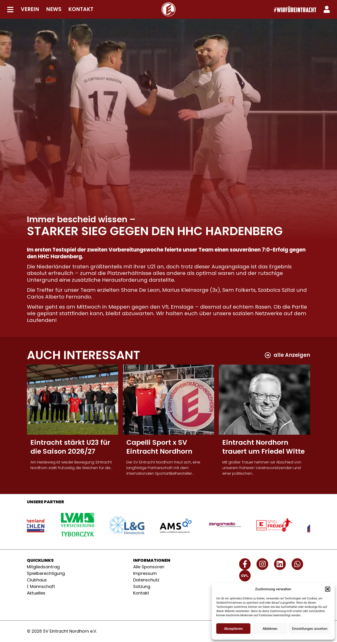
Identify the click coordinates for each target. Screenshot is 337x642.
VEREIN (30, 9)
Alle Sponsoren (148, 567)
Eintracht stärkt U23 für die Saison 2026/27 (70, 447)
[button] (327, 589)
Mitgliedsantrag (43, 567)
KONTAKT (80, 9)
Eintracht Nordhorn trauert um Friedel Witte (263, 447)
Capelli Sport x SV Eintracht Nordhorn (159, 447)
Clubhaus (37, 580)
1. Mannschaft (41, 586)
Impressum (145, 573)
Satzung (141, 586)
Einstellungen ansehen (309, 629)
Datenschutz (146, 580)
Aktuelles (36, 593)
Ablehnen (270, 629)
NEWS (53, 9)
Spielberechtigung (46, 573)
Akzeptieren (233, 629)
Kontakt (141, 593)
